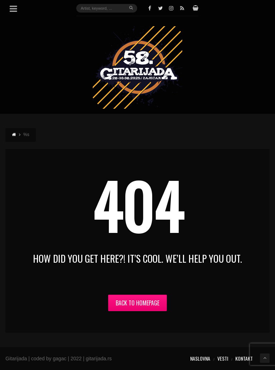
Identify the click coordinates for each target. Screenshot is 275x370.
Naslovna (200, 358)
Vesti (222, 358)
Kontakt (244, 358)
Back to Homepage (137, 303)
